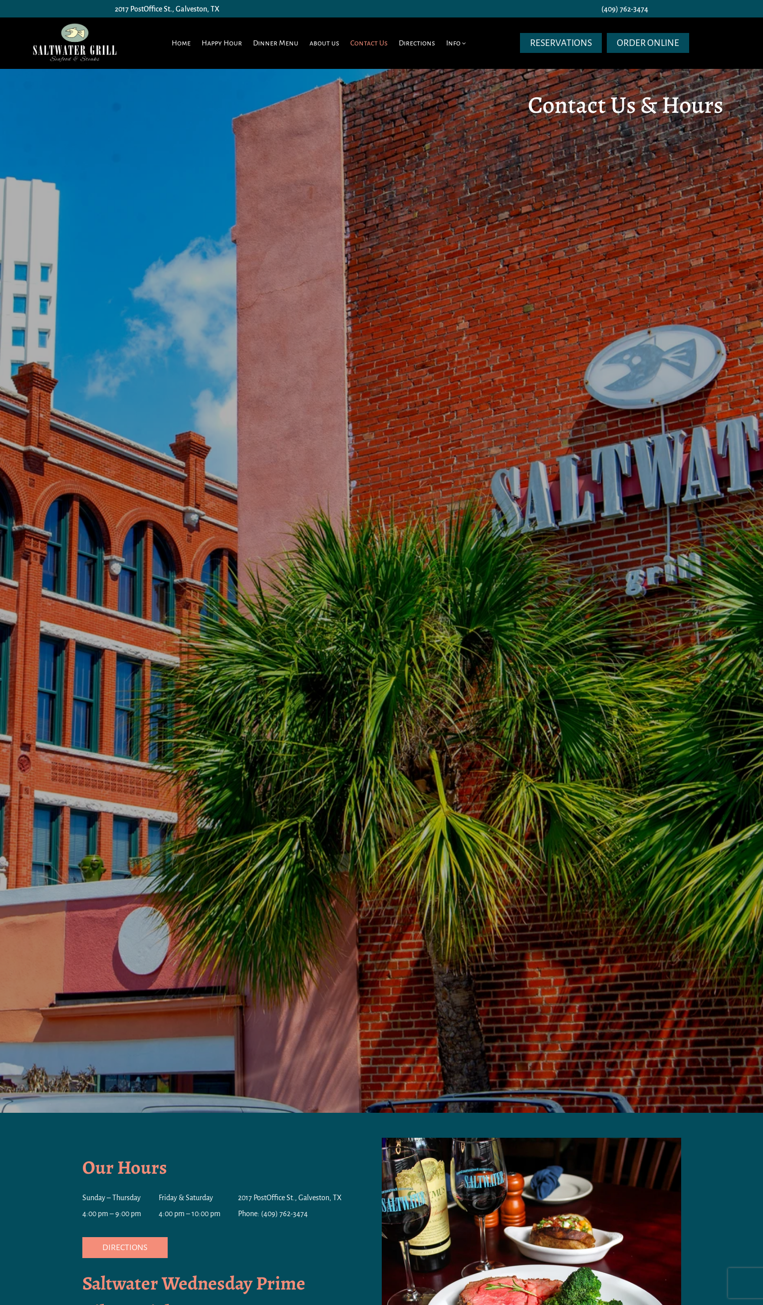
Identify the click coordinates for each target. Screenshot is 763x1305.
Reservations (561, 43)
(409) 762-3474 (624, 9)
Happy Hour (222, 43)
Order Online (648, 43)
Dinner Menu (275, 43)
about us (324, 43)
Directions (417, 43)
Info (453, 43)
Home (181, 43)
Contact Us (369, 43)
